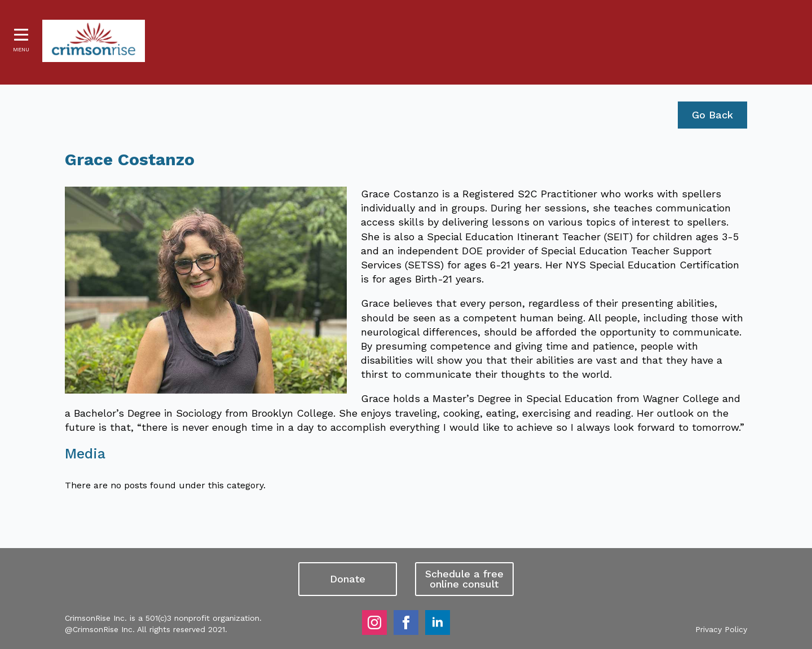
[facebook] (406, 622)
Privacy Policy (721, 629)
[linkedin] (437, 622)
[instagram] (374, 622)
